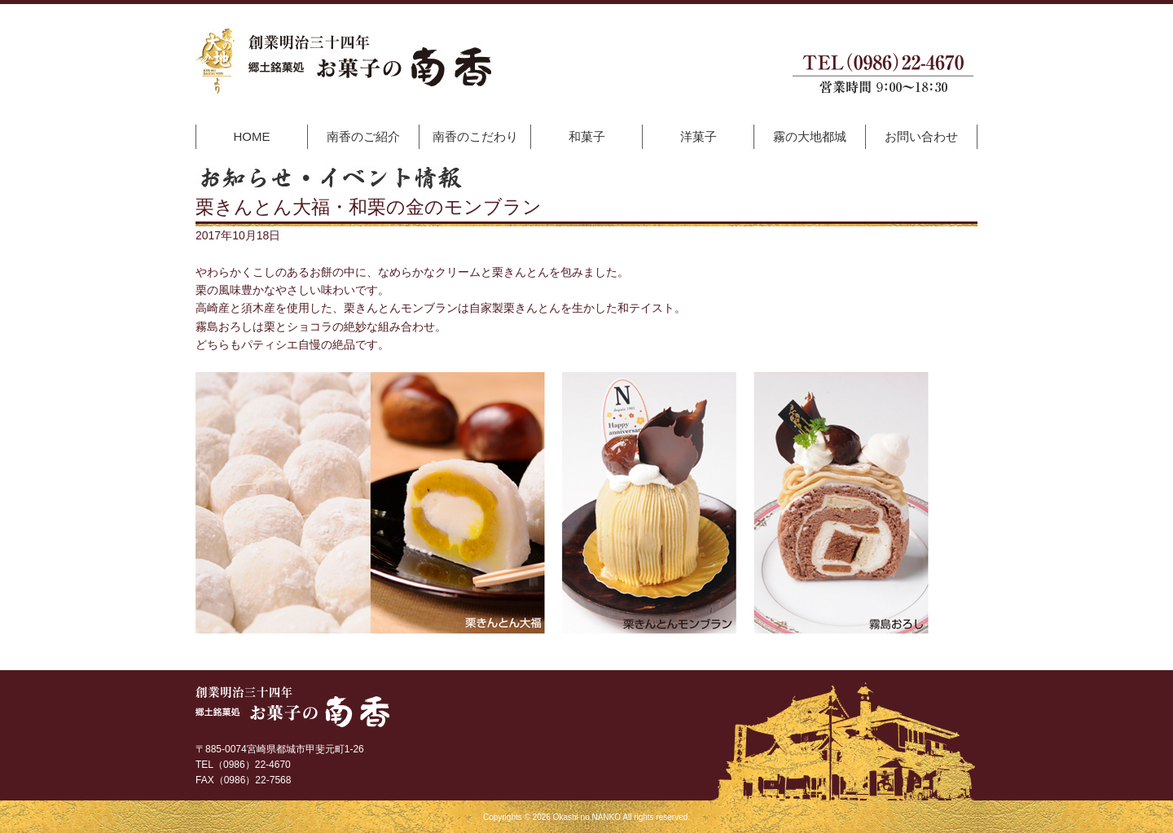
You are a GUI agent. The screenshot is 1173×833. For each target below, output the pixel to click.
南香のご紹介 (363, 136)
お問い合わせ (921, 136)
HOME (252, 136)
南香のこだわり (475, 136)
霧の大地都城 (809, 136)
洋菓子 (698, 136)
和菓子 (587, 136)
